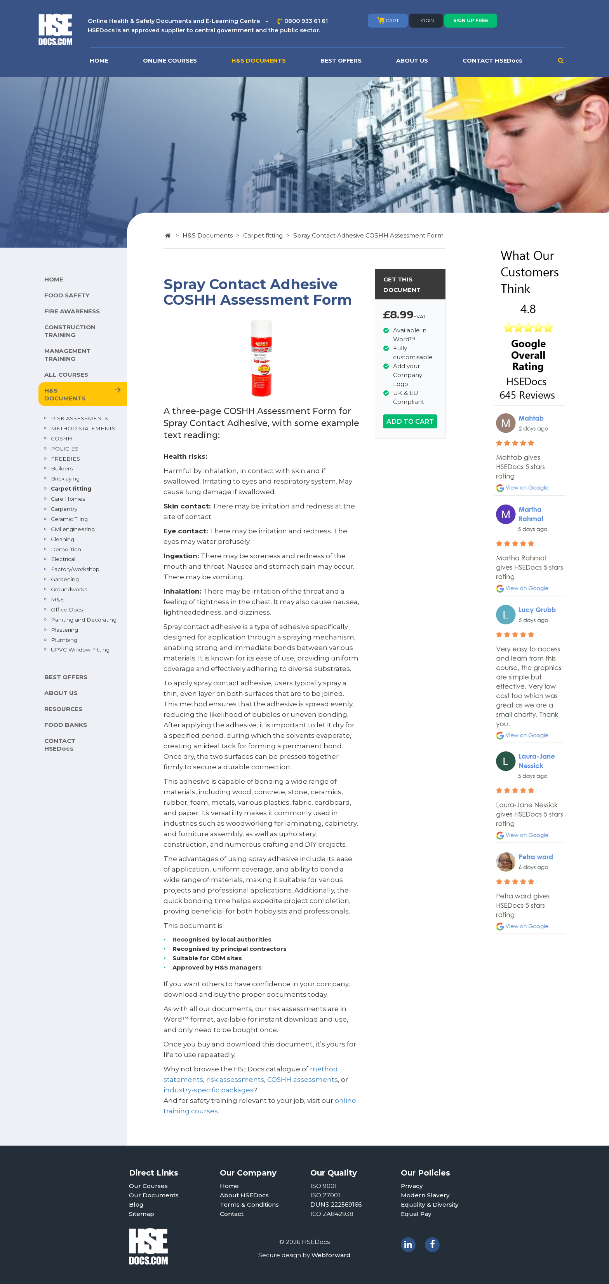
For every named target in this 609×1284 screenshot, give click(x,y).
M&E (57, 599)
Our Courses (148, 1186)
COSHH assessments (302, 1079)
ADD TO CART (410, 421)
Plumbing (64, 640)
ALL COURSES (66, 374)
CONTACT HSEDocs (492, 60)
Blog (136, 1204)
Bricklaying (65, 478)
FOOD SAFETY (66, 295)
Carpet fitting (71, 489)
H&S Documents (208, 235)
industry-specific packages (209, 1090)
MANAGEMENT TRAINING (67, 354)
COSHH (61, 438)
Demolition (66, 549)
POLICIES (64, 448)
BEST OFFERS (341, 60)
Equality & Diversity (430, 1204)
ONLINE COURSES (170, 60)
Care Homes (68, 499)
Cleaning (62, 539)
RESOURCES (63, 709)
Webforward (331, 1255)
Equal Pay (416, 1214)
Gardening (65, 579)
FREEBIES (65, 459)
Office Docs (67, 609)
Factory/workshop (75, 569)
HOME (99, 60)
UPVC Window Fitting (80, 649)
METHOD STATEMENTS (83, 428)
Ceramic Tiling (69, 519)
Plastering (64, 630)
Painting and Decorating (84, 620)
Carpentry (64, 509)
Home (229, 1186)
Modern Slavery (425, 1195)
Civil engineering (73, 529)
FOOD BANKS (65, 724)
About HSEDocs (244, 1195)
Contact (232, 1214)
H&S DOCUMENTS (258, 60)
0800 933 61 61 (306, 20)
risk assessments (235, 1079)
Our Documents (154, 1195)
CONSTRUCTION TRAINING (70, 331)
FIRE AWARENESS (72, 311)
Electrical (63, 559)
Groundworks (69, 589)
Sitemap (141, 1214)
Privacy (412, 1186)
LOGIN (426, 20)
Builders (62, 468)
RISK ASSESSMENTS (79, 418)
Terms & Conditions (249, 1204)
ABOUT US (412, 60)
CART (388, 20)
